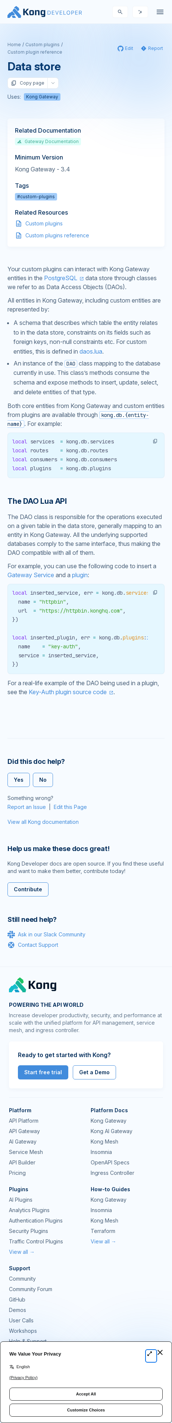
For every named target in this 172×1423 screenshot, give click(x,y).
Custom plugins (42, 44)
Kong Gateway (42, 96)
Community (22, 1278)
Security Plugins (28, 1231)
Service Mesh (26, 1152)
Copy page (27, 83)
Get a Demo (94, 1072)
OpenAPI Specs (110, 1162)
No (43, 780)
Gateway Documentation (48, 141)
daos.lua (90, 351)
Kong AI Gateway (111, 1131)
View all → (22, 1252)
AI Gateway (23, 1141)
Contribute (28, 889)
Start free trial (43, 1072)
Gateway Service (30, 575)
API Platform (23, 1120)
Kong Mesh (104, 1141)
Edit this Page (70, 807)
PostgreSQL (60, 278)
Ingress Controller (112, 1173)
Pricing (17, 1173)
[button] (155, 441)
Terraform (103, 1231)
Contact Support (32, 945)
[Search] (120, 12)
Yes (19, 780)
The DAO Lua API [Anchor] (37, 501)
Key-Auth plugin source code (68, 692)
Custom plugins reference (57, 235)
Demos (17, 1310)
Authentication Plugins (36, 1220)
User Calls (21, 1320)
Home (14, 44)
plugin (80, 575)
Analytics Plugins (29, 1210)
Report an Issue (26, 807)
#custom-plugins (36, 196)
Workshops (23, 1331)
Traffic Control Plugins (36, 1241)
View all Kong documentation (43, 822)
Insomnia (101, 1152)
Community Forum (30, 1289)
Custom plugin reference (34, 52)
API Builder (22, 1162)
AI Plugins (20, 1199)
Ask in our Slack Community (46, 934)
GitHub (17, 1299)
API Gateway (24, 1131)
